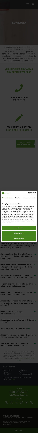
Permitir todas (19, 228)
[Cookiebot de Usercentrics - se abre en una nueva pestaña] (28, 193)
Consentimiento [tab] (7, 198)
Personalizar (19, 233)
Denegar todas (19, 238)
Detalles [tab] (17, 198)
